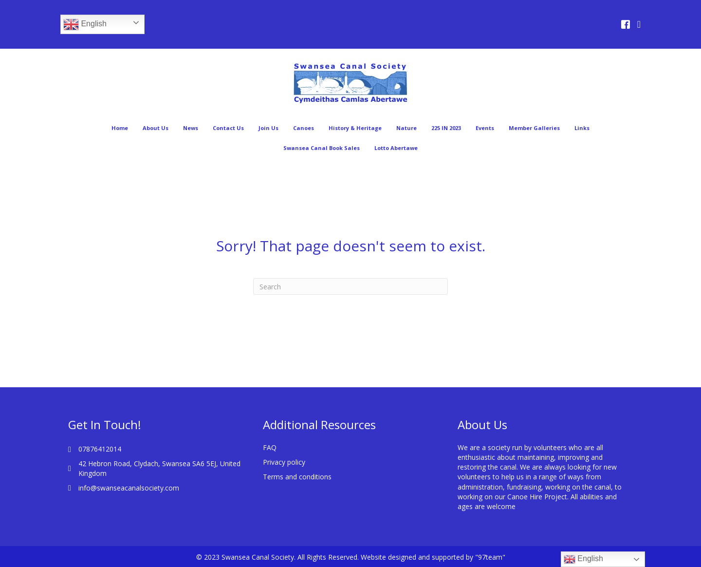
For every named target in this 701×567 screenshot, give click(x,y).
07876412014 (99, 449)
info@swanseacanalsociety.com (128, 487)
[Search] (350, 286)
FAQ (270, 447)
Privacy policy (284, 462)
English (85, 24)
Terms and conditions (297, 476)
